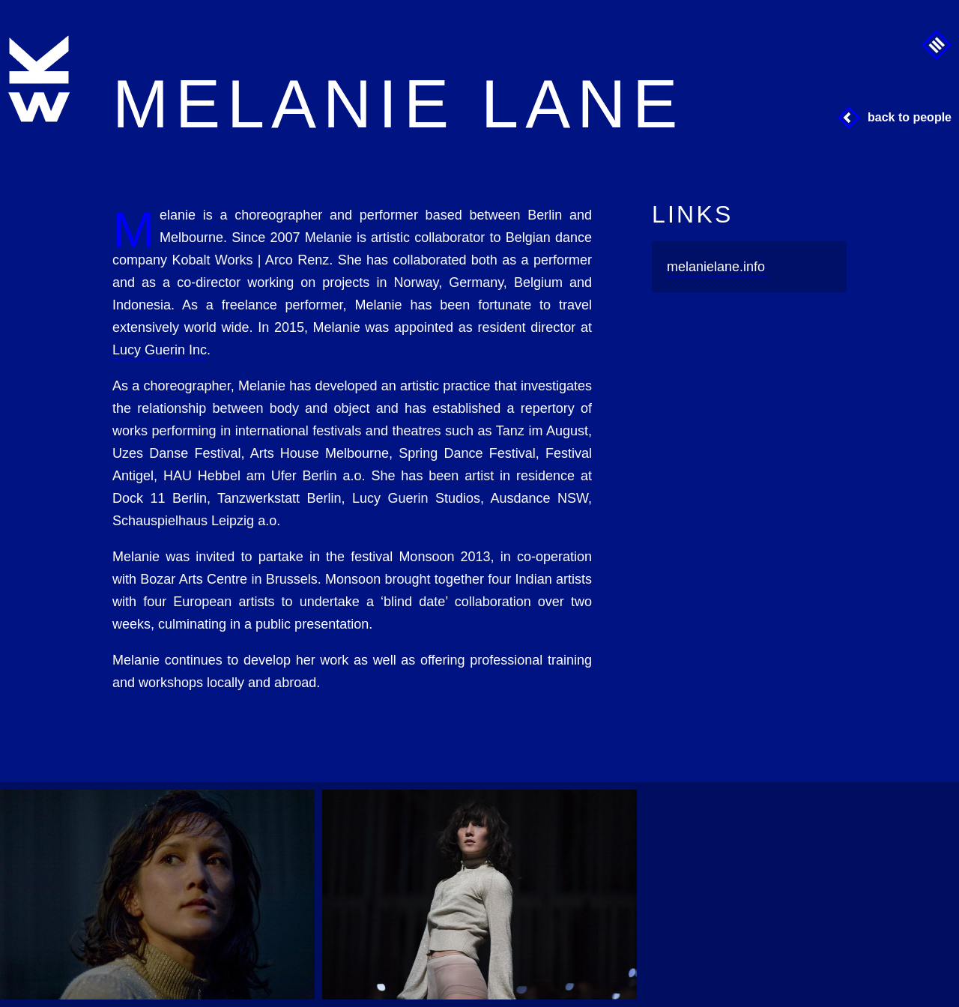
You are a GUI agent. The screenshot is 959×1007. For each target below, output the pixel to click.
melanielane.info (716, 266)
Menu (937, 45)
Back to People (910, 117)
